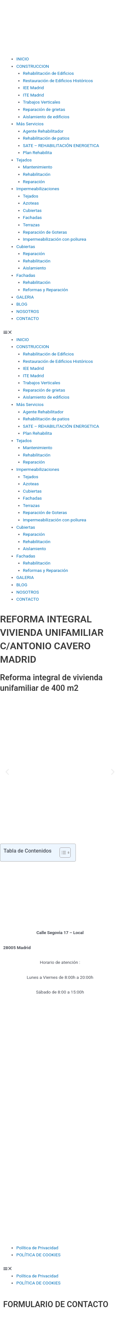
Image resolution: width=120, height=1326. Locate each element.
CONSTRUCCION (32, 66)
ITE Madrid (33, 95)
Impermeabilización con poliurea (54, 239)
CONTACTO (27, 318)
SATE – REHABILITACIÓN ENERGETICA (61, 145)
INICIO (22, 58)
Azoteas (31, 203)
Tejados (24, 159)
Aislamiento (34, 267)
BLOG (21, 304)
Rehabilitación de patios (46, 138)
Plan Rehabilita (37, 152)
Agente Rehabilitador (43, 131)
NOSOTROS (27, 311)
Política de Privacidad (37, 1247)
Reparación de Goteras (45, 232)
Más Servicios (30, 123)
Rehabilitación (37, 174)
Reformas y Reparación (45, 289)
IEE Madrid (33, 87)
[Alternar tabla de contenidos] (62, 852)
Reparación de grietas (44, 109)
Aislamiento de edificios (46, 116)
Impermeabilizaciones (37, 188)
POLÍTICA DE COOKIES (38, 1254)
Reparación (34, 181)
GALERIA (25, 297)
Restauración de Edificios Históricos (58, 80)
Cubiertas (32, 210)
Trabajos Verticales (41, 102)
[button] (60, 332)
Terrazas (31, 224)
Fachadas (32, 217)
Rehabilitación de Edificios (48, 73)
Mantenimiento (37, 166)
